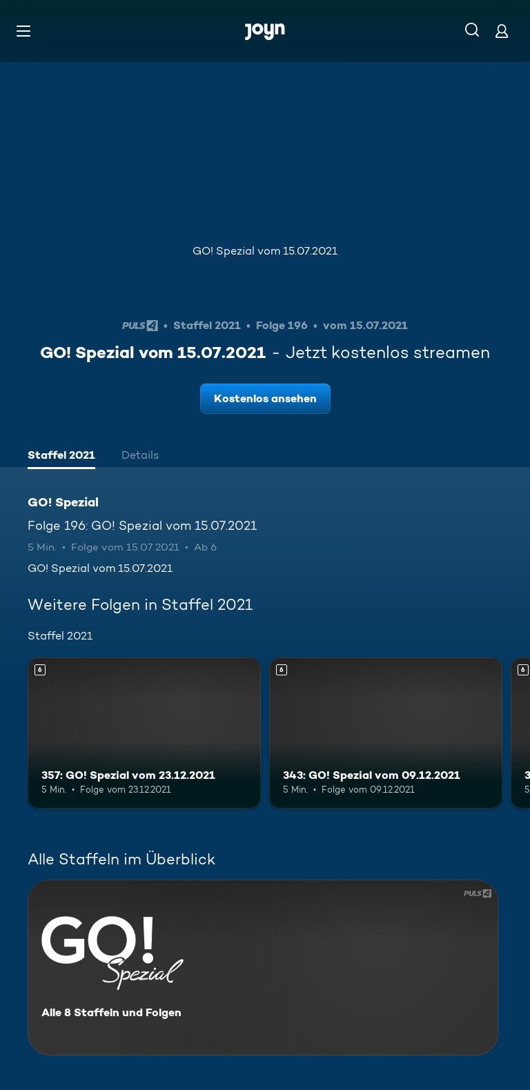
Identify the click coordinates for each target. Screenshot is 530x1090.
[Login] (501, 31)
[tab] (61, 456)
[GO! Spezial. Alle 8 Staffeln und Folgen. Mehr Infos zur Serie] (263, 968)
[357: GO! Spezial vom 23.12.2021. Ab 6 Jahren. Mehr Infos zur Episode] (144, 733)
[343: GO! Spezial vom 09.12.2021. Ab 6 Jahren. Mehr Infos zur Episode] (385, 733)
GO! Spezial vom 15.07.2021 (265, 250)
